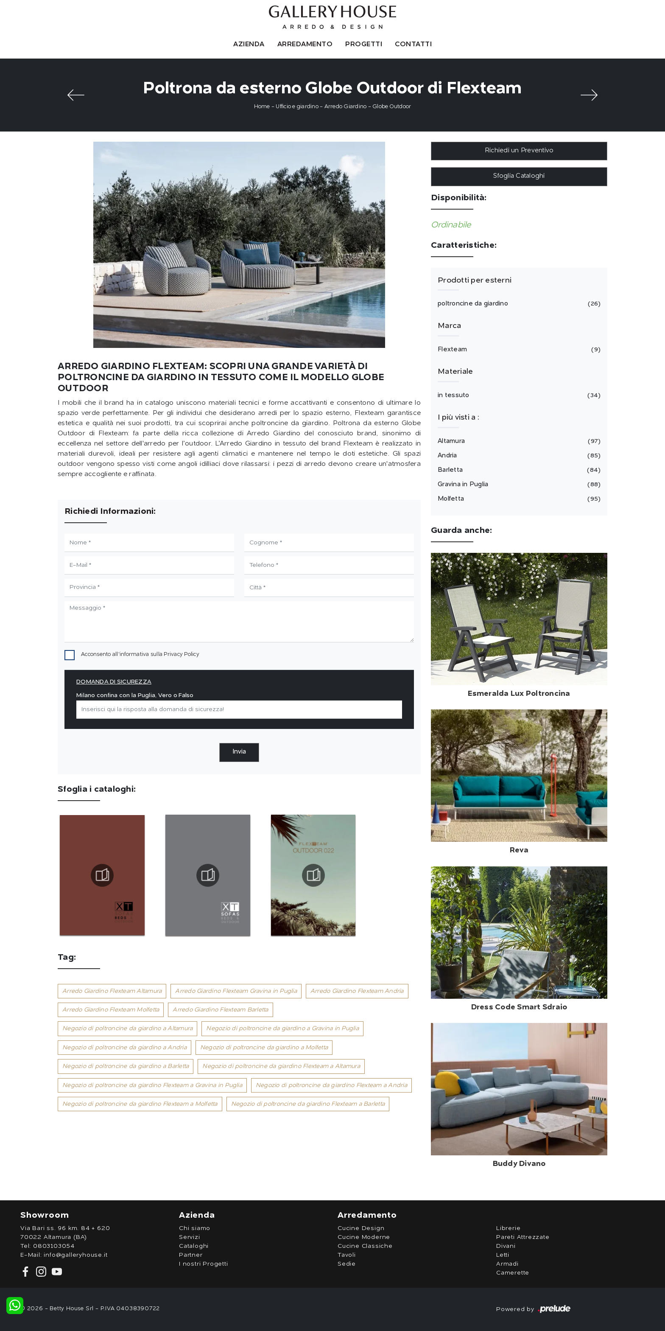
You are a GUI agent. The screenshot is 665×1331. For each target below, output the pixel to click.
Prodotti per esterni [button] (474, 280)
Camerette (512, 1273)
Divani (506, 1246)
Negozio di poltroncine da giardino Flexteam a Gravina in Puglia (152, 1085)
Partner (191, 1255)
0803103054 (54, 1246)
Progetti (363, 44)
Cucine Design (361, 1228)
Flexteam (518, 349)
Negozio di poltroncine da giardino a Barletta (125, 1066)
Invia (239, 752)
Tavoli (347, 1255)
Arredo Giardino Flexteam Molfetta (110, 1010)
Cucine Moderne (364, 1237)
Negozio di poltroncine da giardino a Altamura (127, 1028)
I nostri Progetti (203, 1264)
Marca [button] (449, 326)
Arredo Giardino (345, 106)
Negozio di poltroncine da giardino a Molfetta (264, 1048)
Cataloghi (194, 1246)
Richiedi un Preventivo (519, 151)
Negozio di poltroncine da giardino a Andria (124, 1048)
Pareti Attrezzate (523, 1237)
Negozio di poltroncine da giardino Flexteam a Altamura (281, 1066)
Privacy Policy (181, 654)
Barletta (518, 470)
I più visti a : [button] (458, 417)
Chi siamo (194, 1228)
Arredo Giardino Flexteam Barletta (220, 1010)
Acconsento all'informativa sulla (140, 654)
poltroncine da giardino (518, 303)
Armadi (507, 1264)
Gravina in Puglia (518, 484)
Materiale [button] (455, 371)
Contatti (413, 44)
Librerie (508, 1228)
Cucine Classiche (365, 1246)
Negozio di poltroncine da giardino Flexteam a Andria (331, 1085)
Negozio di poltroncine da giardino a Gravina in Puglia (282, 1028)
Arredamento (305, 44)
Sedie (347, 1264)
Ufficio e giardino (297, 106)
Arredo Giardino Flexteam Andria (357, 991)
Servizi (189, 1237)
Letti (502, 1255)
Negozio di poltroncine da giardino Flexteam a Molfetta (140, 1104)
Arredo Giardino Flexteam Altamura (112, 991)
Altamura (518, 441)
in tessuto (518, 395)
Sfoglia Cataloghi (519, 176)
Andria (518, 455)
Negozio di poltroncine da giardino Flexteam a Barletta (308, 1104)
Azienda (249, 44)
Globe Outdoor (391, 106)
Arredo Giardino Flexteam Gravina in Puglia (236, 991)
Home (262, 106)
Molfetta (518, 499)
